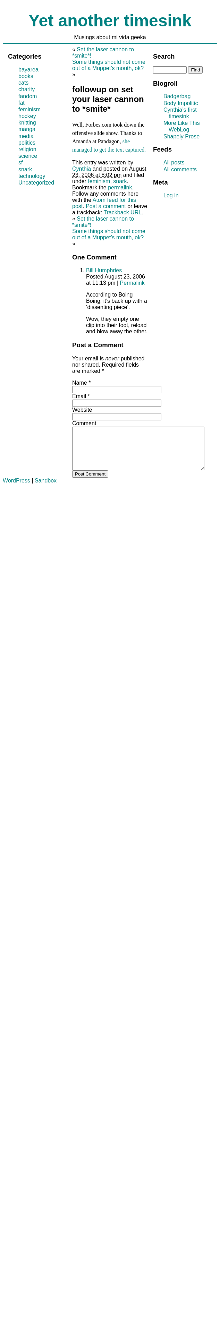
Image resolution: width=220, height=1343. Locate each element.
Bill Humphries (104, 270)
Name (79, 383)
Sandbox (46, 489)
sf (20, 162)
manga (26, 129)
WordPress (16, 489)
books (25, 76)
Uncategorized (36, 183)
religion (27, 149)
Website (82, 410)
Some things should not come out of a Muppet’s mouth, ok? (108, 65)
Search (164, 56)
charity (26, 89)
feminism (99, 181)
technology (31, 176)
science (27, 156)
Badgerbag (177, 96)
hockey (27, 116)
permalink (120, 187)
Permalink (132, 283)
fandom (27, 96)
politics (26, 143)
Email (79, 396)
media (26, 136)
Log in (171, 195)
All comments (180, 169)
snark (120, 181)
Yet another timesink (109, 20)
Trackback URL (122, 212)
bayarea (28, 69)
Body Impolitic (180, 103)
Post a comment (106, 206)
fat (21, 103)
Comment (84, 423)
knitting (27, 123)
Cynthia (81, 169)
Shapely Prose (181, 136)
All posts (173, 162)
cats (23, 83)
